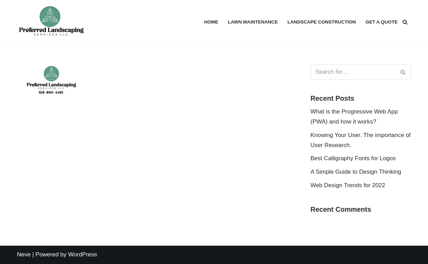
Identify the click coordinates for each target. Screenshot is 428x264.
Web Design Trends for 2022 (347, 185)
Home (211, 22)
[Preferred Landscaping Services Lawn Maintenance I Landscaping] (51, 21)
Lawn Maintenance (253, 22)
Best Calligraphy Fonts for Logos (353, 158)
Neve (24, 254)
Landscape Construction (321, 22)
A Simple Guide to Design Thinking (355, 172)
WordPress (82, 254)
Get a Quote (381, 22)
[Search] (405, 22)
